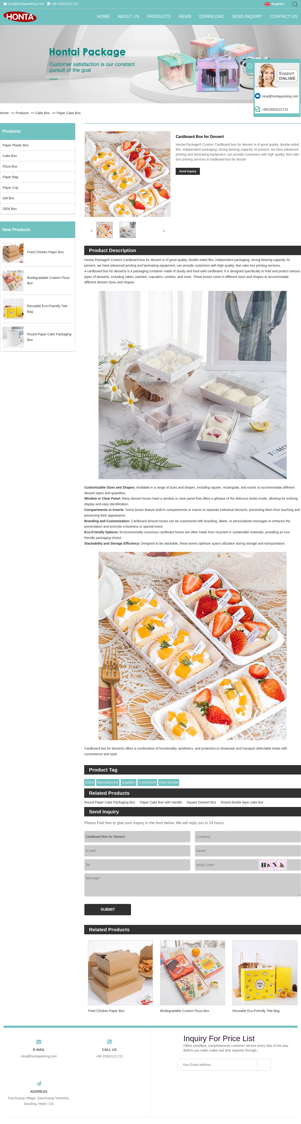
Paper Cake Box (69, 113)
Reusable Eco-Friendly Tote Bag (256, 1009)
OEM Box (10, 209)
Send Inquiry (245, 16)
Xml (210, 1109)
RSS (200, 1109)
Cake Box (43, 113)
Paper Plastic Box (16, 145)
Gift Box (8, 198)
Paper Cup (10, 187)
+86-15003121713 (64, 4)
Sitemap (188, 1109)
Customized (147, 780)
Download (208, 16)
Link (176, 1109)
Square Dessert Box (201, 800)
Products (153, 16)
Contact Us (283, 16)
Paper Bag (10, 177)
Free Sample (168, 780)
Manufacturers (107, 780)
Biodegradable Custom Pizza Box (184, 1009)
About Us (120, 16)
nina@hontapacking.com (26, 4)
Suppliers (128, 780)
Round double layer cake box (242, 800)
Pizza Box (10, 166)
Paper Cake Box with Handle (161, 800)
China (89, 780)
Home (94, 16)
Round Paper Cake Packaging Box (109, 800)
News (180, 16)
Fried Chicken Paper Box (106, 1009)
